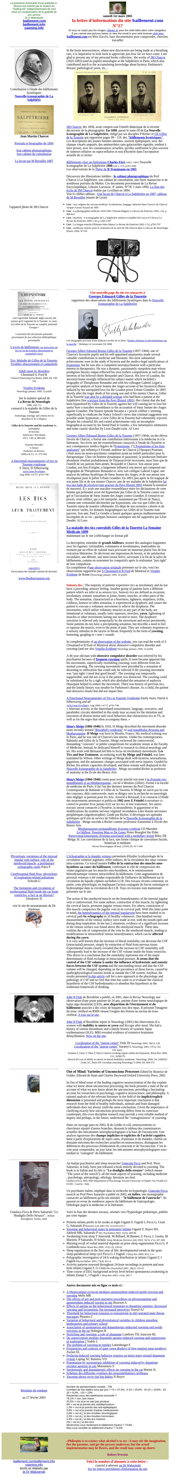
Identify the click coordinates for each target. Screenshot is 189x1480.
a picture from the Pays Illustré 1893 (110, 400)
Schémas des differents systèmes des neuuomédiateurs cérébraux (107, 1373)
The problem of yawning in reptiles (88, 1345)
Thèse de (116, 169)
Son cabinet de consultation (34, 154)
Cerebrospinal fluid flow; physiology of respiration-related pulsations (34, 875)
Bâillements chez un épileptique (95, 162)
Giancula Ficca (131, 1163)
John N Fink (74, 997)
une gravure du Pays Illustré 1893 (121, 485)
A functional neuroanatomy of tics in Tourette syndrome (34, 462)
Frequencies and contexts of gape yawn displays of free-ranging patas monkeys (116, 1348)
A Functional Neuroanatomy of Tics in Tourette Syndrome (103, 698)
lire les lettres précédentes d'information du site (117, 1469)
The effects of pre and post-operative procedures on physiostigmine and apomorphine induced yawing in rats (111, 1300)
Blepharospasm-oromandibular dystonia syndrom (109, 828)
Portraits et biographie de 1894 (34, 143)
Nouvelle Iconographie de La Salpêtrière (131, 302)
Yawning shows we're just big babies (89, 1376)
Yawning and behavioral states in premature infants (98, 1229)
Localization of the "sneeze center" (98, 1043)
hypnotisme (122, 446)
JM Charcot (157, 57)
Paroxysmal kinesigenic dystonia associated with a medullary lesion (111, 836)
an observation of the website (112, 641)
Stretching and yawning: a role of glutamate (94, 1334)
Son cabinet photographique (34, 150)
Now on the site (96, 1036)
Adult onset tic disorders (34, 371)
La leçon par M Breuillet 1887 (34, 161)
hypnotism (73, 365)
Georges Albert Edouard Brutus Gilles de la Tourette (99, 351)
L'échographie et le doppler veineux (89, 856)
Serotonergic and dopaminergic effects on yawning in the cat (104, 1369)
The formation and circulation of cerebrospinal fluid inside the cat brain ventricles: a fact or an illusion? (34, 891)
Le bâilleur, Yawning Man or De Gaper (101, 832)
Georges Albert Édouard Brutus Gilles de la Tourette (99, 435)
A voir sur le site (88, 1014)
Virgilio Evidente (34, 388)
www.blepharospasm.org (34, 578)
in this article (96, 976)
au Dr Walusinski (130, 1465)
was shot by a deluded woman (103, 396)
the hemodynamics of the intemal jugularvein (106, 912)
